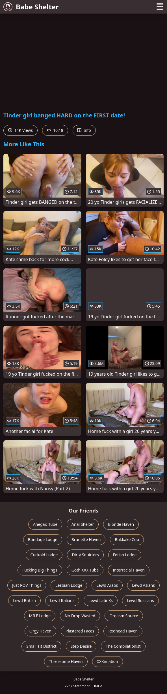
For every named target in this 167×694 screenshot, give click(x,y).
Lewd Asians (143, 585)
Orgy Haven (40, 631)
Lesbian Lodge (68, 585)
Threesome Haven (66, 661)
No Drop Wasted (80, 615)
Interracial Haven (129, 570)
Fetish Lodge (125, 554)
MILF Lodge (40, 615)
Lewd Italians (62, 600)
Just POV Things (26, 585)
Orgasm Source (123, 615)
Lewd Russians (140, 600)
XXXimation (107, 661)
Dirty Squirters (85, 554)
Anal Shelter (82, 524)
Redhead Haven (123, 631)
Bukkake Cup (127, 539)
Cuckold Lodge (44, 554)
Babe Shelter (31, 6)
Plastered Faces (80, 631)
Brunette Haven (86, 539)
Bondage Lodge (42, 539)
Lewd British (24, 600)
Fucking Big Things (39, 570)
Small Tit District (41, 646)
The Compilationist (123, 646)
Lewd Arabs (107, 585)
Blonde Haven (121, 524)
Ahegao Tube (45, 524)
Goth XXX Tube (85, 570)
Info (84, 130)
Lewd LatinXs (100, 600)
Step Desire (81, 646)
